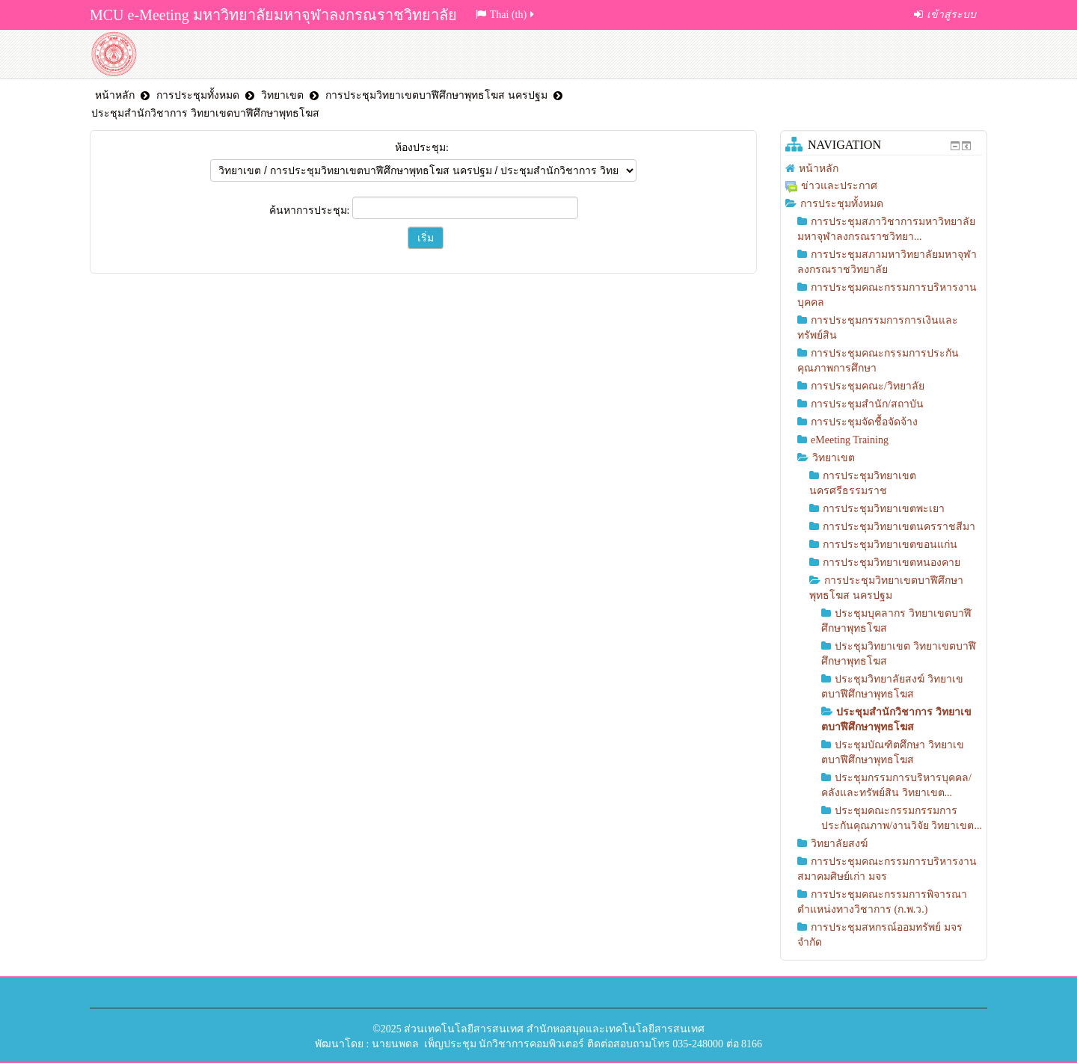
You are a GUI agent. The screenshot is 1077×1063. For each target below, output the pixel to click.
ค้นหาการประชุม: (310, 210)
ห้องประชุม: (422, 147)
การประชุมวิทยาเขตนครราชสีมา (899, 526)
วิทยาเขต (282, 95)
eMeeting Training (850, 440)
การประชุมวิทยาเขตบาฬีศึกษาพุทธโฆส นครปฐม (436, 95)
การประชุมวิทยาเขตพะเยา (884, 508)
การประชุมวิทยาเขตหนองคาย (891, 562)
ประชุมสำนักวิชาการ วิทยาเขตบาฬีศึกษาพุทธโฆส (205, 113)
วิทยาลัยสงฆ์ (839, 843)
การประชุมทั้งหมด (197, 95)
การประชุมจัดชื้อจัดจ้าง (864, 422)
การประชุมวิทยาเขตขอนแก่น (890, 544)
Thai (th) (506, 14)
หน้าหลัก (115, 95)
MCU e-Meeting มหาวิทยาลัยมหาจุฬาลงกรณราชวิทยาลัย (273, 15)
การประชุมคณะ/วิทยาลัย (867, 386)
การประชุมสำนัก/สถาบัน (867, 404)
